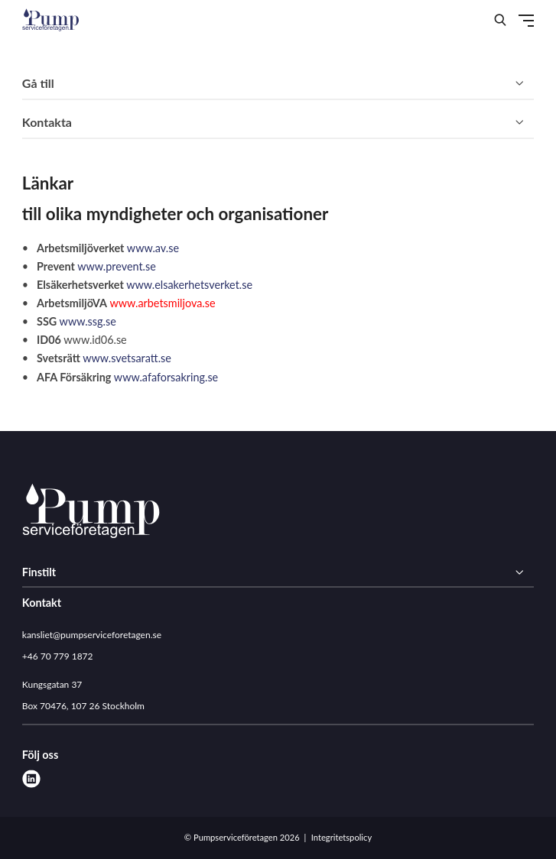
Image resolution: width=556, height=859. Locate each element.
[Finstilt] (278, 572)
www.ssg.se (88, 321)
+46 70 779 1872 (57, 656)
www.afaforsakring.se (166, 377)
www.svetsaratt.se (127, 358)
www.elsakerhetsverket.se (189, 284)
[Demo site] (50, 19)
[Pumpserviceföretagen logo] (91, 513)
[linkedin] (31, 779)
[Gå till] (278, 84)
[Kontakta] (278, 122)
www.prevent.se (116, 266)
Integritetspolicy (341, 837)
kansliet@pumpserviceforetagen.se (91, 634)
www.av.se (153, 247)
